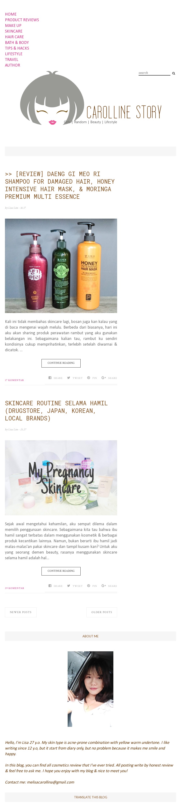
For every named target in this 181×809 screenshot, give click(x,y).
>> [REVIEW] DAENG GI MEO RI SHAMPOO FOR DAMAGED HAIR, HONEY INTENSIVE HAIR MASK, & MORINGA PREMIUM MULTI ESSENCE (60, 185)
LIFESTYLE (13, 54)
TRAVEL (11, 60)
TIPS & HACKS (17, 48)
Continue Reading (61, 363)
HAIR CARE (14, 37)
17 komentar (14, 380)
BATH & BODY (17, 43)
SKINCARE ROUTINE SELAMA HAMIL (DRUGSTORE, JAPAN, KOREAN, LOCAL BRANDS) (56, 410)
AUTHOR (12, 65)
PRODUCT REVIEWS (22, 20)
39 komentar (14, 588)
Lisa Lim (13, 208)
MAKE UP (13, 26)
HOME (10, 14)
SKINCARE (13, 31)
